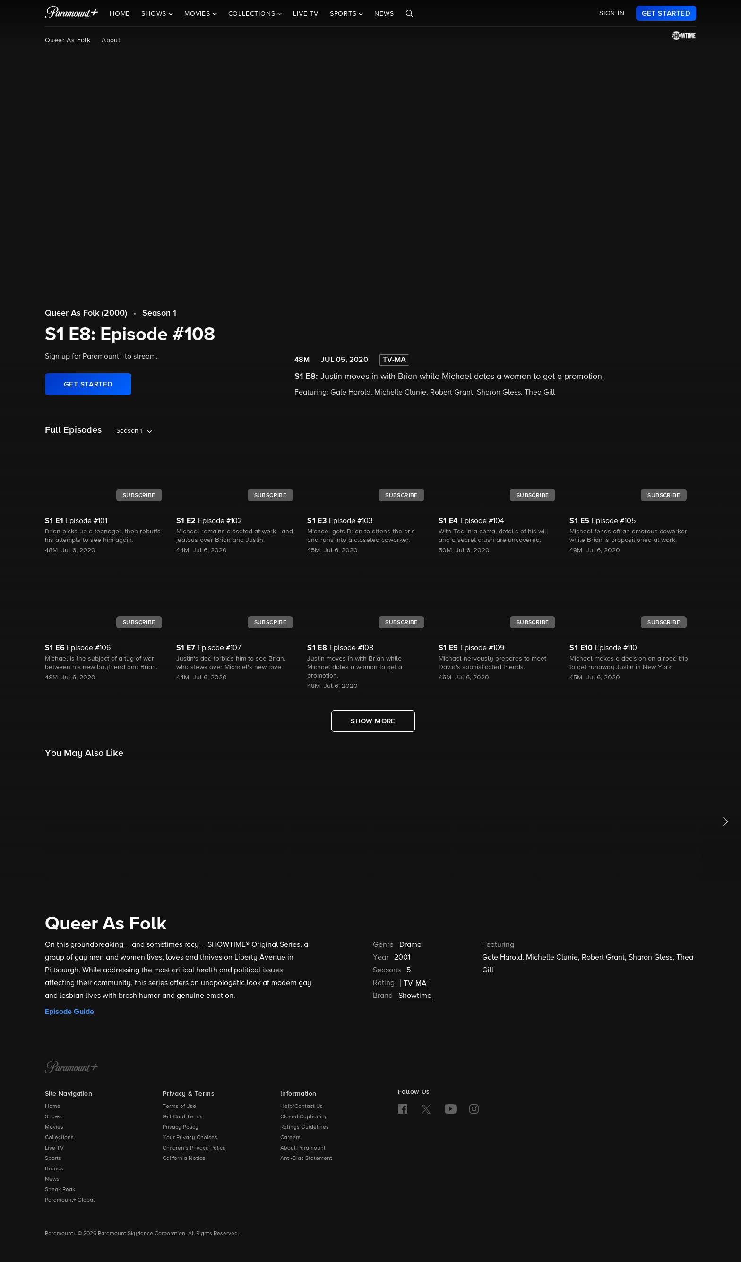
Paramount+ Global (70, 1200)
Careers (290, 1138)
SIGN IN (612, 13)
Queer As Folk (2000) (86, 313)
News (384, 13)
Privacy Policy (180, 1127)
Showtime (414, 996)
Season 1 (159, 313)
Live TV (306, 13)
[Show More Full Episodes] (373, 721)
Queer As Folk (67, 40)
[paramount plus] (71, 13)
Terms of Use (179, 1106)
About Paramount (303, 1148)
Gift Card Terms (183, 1117)
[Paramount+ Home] (71, 1068)
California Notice (184, 1158)
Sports (53, 1158)
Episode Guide (69, 1011)
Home (120, 13)
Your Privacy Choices (190, 1138)
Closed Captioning (304, 1117)
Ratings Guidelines (304, 1127)
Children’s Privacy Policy (194, 1148)
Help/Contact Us (301, 1106)
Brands (54, 1169)
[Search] (409, 13)
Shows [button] (155, 13)
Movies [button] (198, 13)
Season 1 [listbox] (129, 431)
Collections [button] (253, 13)
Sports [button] (344, 13)
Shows (53, 1117)
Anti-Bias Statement (306, 1158)
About (111, 40)
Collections (59, 1138)
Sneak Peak (60, 1190)
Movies (54, 1127)
